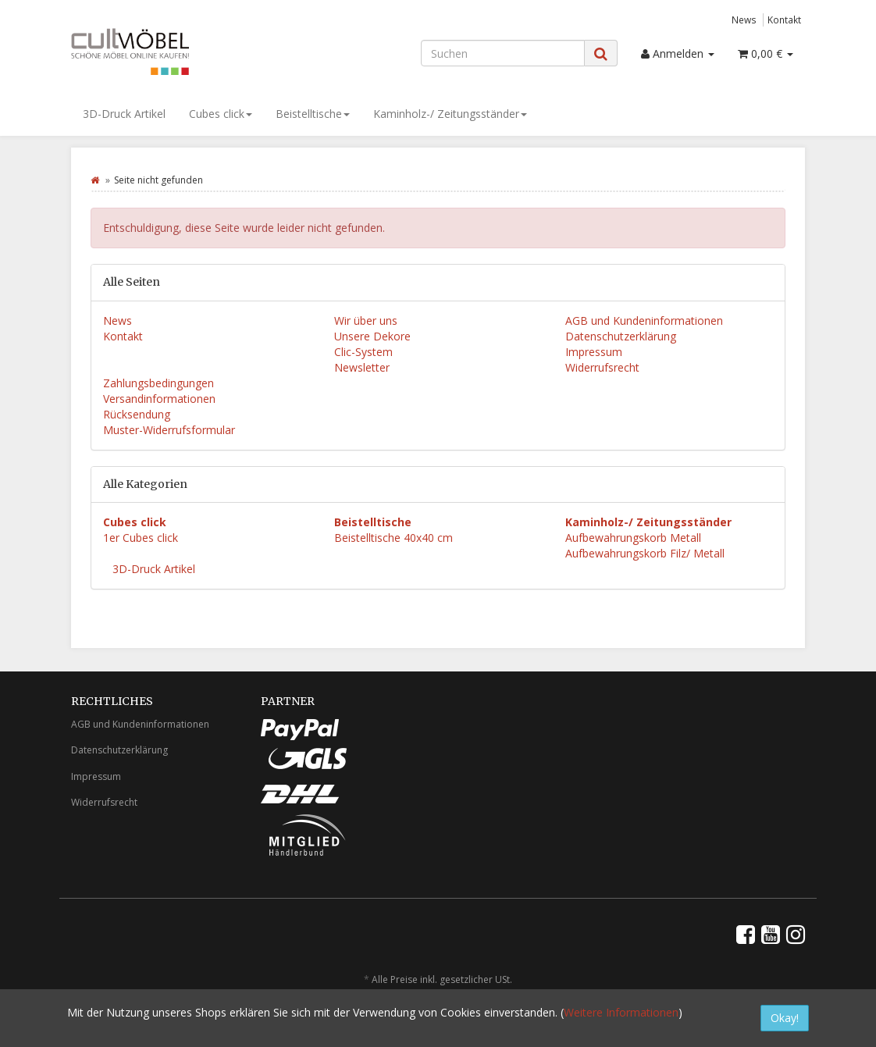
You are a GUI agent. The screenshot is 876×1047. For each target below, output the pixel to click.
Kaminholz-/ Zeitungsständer (450, 113)
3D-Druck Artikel (124, 113)
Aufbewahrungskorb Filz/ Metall (645, 553)
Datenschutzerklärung (620, 336)
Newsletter (362, 367)
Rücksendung (136, 414)
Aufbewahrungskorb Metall (633, 537)
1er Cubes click (140, 537)
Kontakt (784, 19)
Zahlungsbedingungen (158, 383)
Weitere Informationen (621, 1012)
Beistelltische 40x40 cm (393, 537)
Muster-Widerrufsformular (169, 429)
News (744, 19)
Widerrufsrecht (602, 367)
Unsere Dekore (372, 336)
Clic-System (363, 351)
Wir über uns (365, 320)
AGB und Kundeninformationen (644, 320)
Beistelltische (313, 113)
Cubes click (220, 113)
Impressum (593, 351)
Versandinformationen (159, 398)
